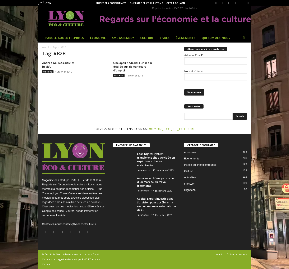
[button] (245, 38)
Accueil (45, 47)
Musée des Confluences (111, 3)
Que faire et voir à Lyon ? (146, 3)
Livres (164, 38)
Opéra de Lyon (175, 3)
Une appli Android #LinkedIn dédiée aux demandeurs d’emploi (132, 66)
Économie (98, 38)
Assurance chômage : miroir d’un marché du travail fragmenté (155, 182)
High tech (190, 189)
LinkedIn (118, 75)
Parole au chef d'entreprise (200, 164)
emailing (47, 71)
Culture (147, 38)
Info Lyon (189, 183)
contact (218, 254)
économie (143, 190)
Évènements (185, 38)
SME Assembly (123, 38)
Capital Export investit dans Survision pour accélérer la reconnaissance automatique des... (156, 204)
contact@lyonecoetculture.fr (79, 224)
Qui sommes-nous (216, 38)
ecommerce (144, 170)
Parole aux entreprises (64, 38)
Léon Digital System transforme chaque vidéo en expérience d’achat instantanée (156, 159)
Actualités (190, 177)
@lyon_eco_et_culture (172, 129)
